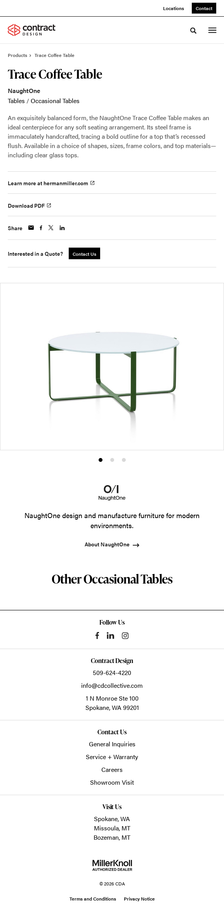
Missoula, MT (112, 827)
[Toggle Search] (193, 31)
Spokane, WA (112, 818)
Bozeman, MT (112, 837)
